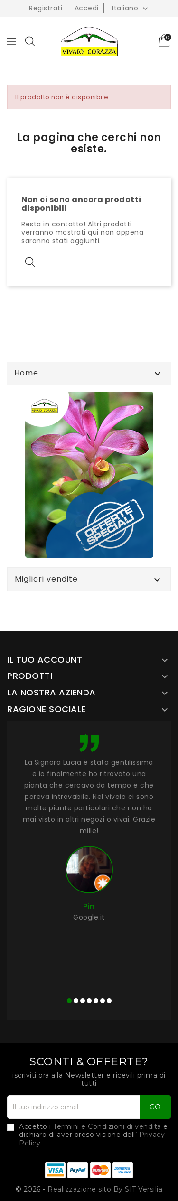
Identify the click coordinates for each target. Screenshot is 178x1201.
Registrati (45, 8)
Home (26, 373)
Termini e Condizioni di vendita (107, 1126)
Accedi (87, 8)
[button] (69, 1000)
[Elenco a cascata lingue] (131, 8)
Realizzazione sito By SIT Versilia (104, 1189)
